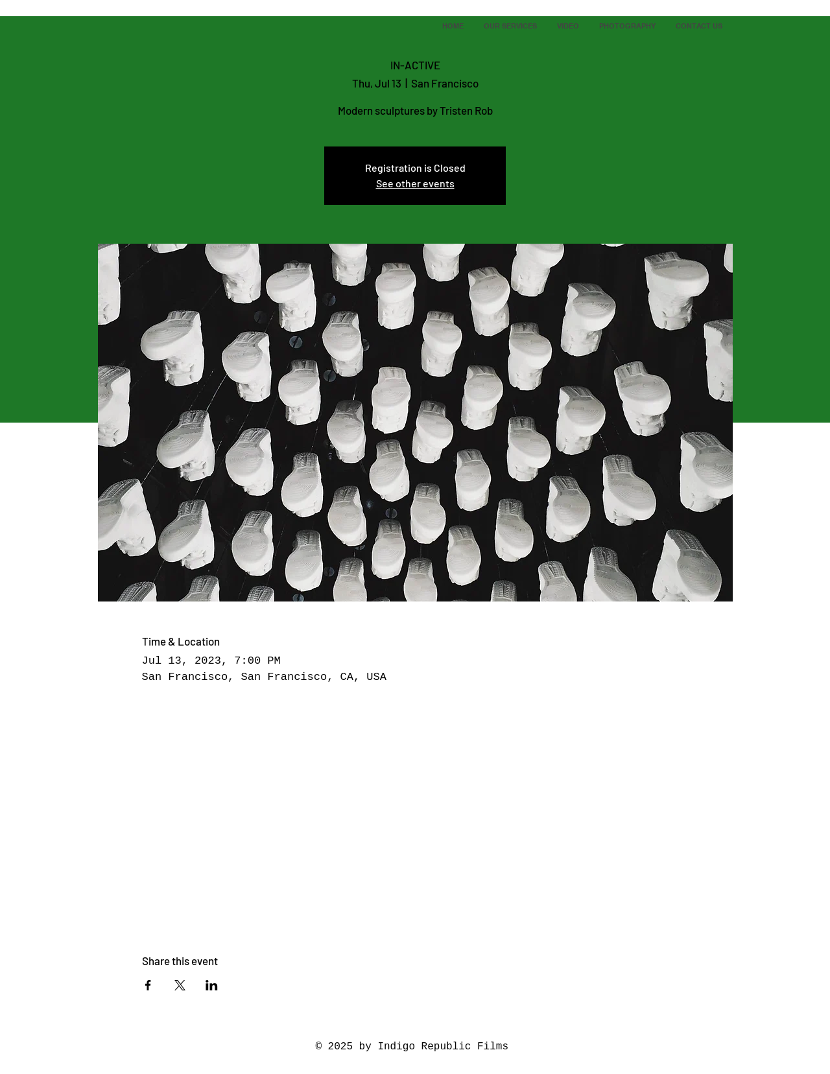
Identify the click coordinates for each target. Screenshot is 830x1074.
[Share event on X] (180, 985)
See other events (415, 183)
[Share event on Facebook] (148, 985)
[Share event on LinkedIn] (212, 985)
